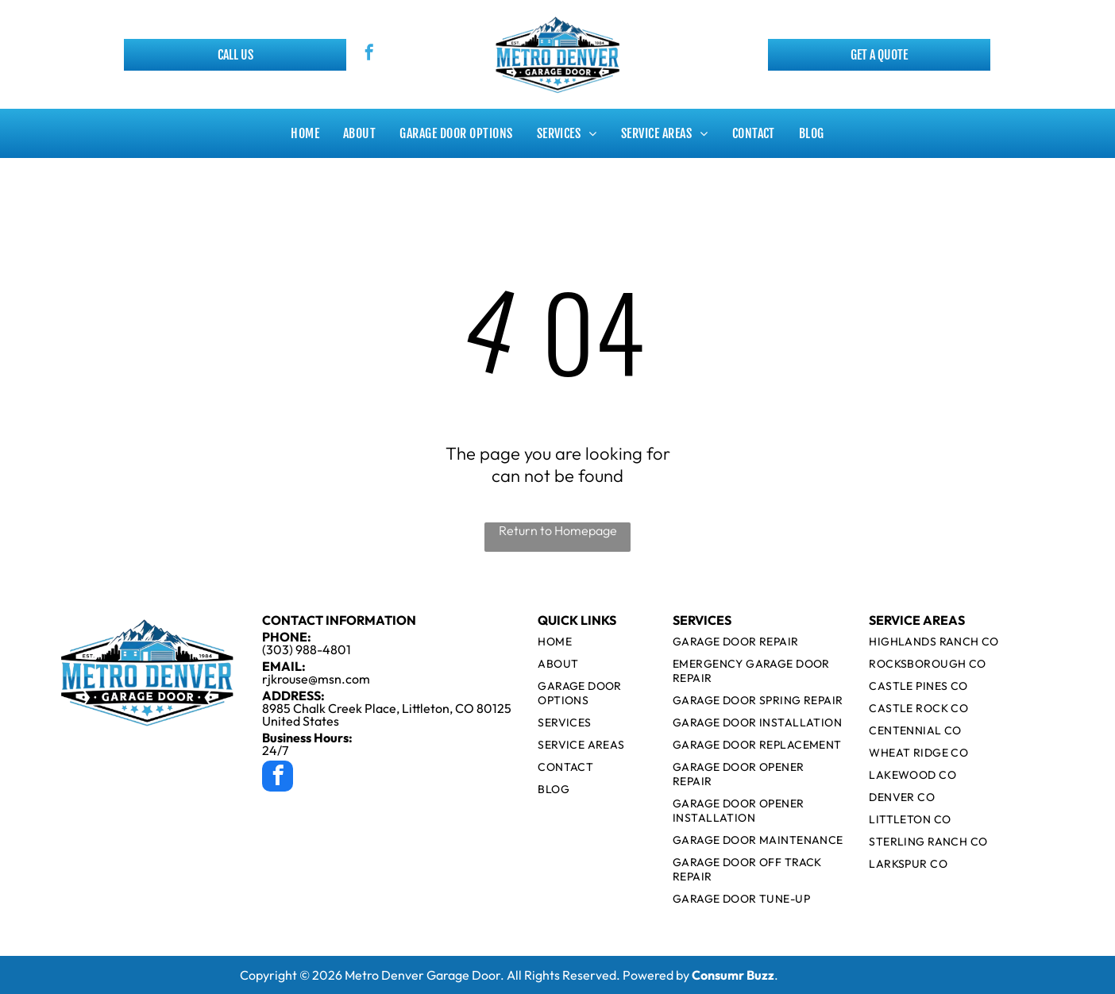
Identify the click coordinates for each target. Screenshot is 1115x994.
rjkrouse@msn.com (316, 679)
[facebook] (369, 54)
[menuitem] (305, 133)
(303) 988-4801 (306, 649)
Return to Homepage (558, 530)
